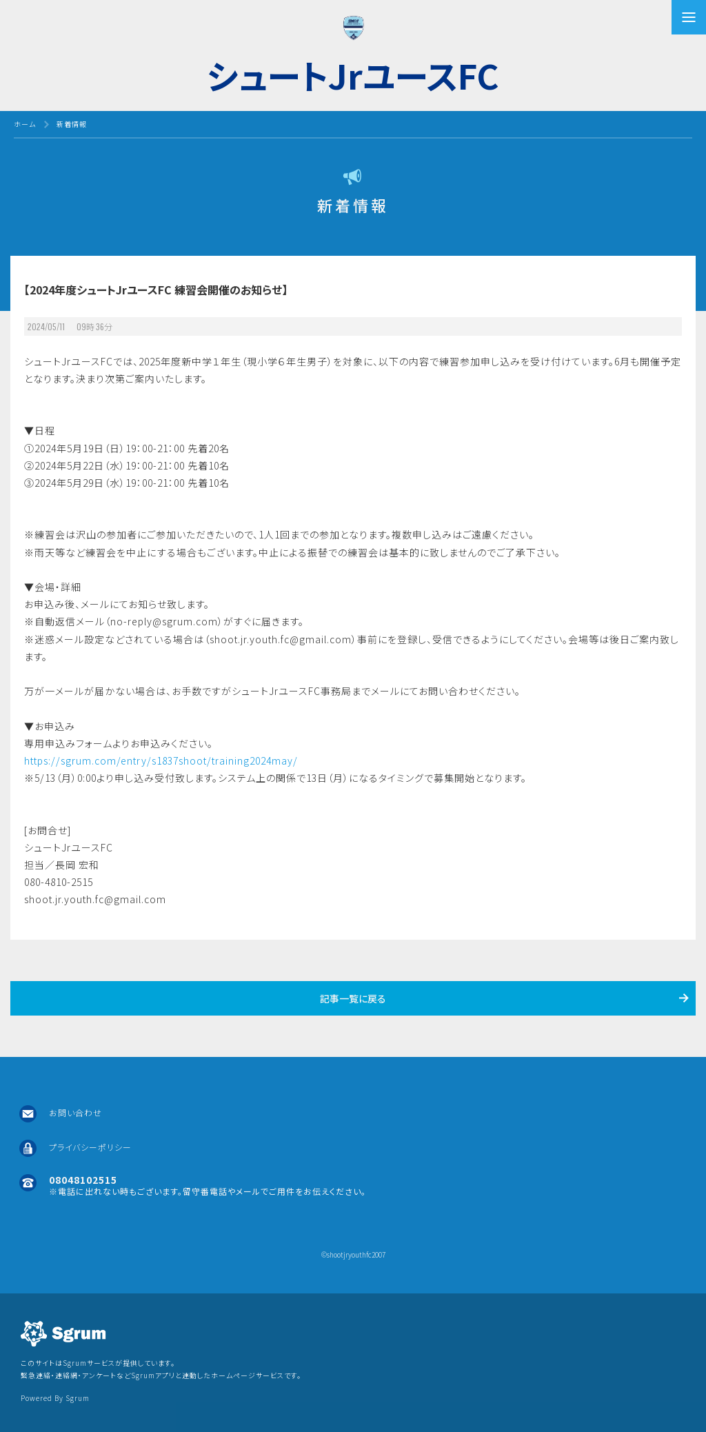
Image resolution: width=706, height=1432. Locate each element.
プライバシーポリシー (90, 1147)
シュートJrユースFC (353, 74)
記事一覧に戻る (353, 998)
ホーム (25, 124)
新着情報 (72, 124)
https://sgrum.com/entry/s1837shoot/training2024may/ (161, 760)
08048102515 (83, 1180)
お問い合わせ (75, 1112)
